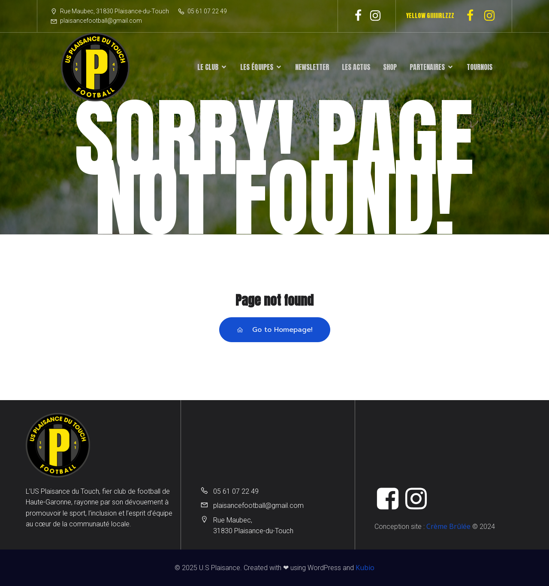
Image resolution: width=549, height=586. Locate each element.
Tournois (479, 67)
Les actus (356, 67)
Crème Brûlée (448, 526)
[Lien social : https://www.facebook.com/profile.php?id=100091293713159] (473, 15)
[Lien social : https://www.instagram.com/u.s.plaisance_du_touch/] (375, 15)
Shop (390, 67)
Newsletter (312, 67)
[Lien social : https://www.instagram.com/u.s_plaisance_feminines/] (492, 15)
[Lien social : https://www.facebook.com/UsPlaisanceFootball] (358, 15)
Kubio (365, 567)
